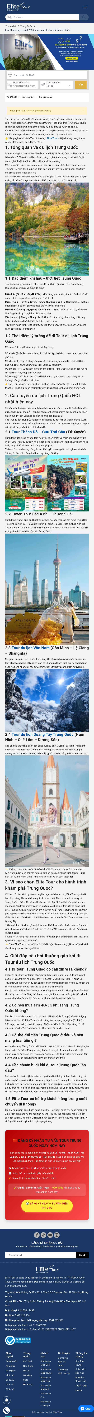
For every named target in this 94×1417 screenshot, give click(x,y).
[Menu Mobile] (86, 7)
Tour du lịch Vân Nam (31, 648)
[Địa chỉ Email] (40, 1255)
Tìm (81, 85)
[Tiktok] (43, 1235)
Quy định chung (80, 1363)
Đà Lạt (27, 1371)
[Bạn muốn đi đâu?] (49, 75)
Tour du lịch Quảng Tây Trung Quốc (43, 734)
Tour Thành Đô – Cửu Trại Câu (38, 432)
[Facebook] (37, 1235)
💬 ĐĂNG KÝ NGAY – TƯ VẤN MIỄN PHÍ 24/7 (47, 1206)
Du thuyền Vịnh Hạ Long (63, 1362)
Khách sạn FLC (46, 1399)
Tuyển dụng (81, 1388)
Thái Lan (10, 1380)
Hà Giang (28, 1386)
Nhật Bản (11, 1370)
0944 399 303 (56, 1320)
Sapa (26, 1381)
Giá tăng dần (26, 97)
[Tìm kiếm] (84, 17)
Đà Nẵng (28, 1376)
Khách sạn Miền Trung (47, 1372)
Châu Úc (10, 1390)
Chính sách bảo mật (81, 1372)
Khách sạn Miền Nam (46, 1381)
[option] (47, 52)
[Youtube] (50, 1235)
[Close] (83, 110)
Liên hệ (79, 1393)
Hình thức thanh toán (81, 1381)
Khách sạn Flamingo (46, 1408)
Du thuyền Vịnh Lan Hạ (63, 1375)
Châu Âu (10, 1385)
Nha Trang (28, 1366)
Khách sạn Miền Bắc (46, 1363)
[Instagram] (57, 1235)
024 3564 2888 (26, 1310)
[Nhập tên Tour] (42, 17)
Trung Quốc (9, 1363)
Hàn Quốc (11, 1375)
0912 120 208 (22, 1315)
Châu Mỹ (10, 1395)
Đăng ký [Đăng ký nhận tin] (82, 1255)
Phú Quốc (28, 1361)
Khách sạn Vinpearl (46, 1390)
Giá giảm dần (45, 97)
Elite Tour (52, 138)
